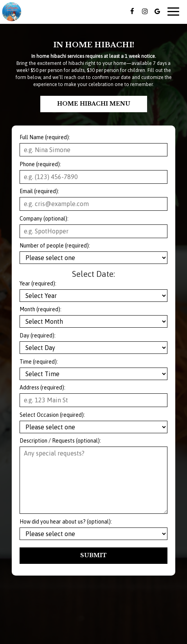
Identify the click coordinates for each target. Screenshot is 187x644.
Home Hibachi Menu (93, 103)
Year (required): (38, 283)
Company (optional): (44, 218)
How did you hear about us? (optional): (66, 521)
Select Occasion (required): (52, 415)
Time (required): (39, 362)
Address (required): (42, 387)
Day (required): (38, 335)
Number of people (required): (55, 245)
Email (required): (39, 191)
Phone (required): (40, 164)
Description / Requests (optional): (60, 441)
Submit (93, 555)
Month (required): (40, 309)
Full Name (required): (45, 137)
